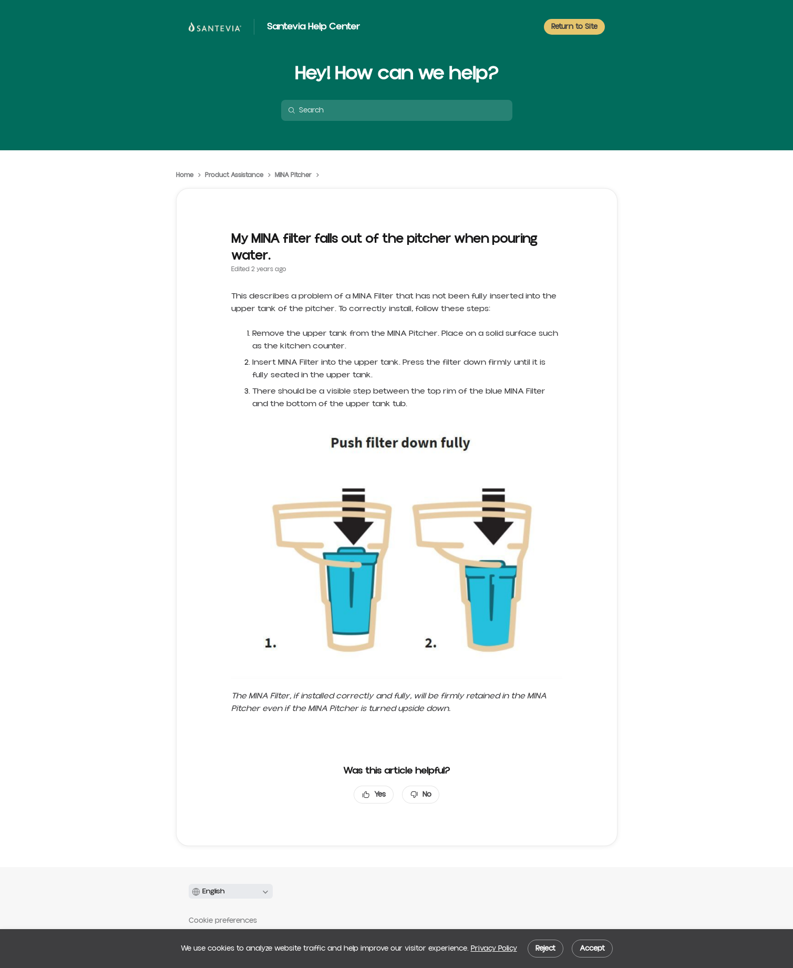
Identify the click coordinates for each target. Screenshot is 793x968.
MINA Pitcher (293, 175)
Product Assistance (234, 175)
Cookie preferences (223, 920)
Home (184, 175)
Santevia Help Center (313, 27)
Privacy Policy (494, 948)
